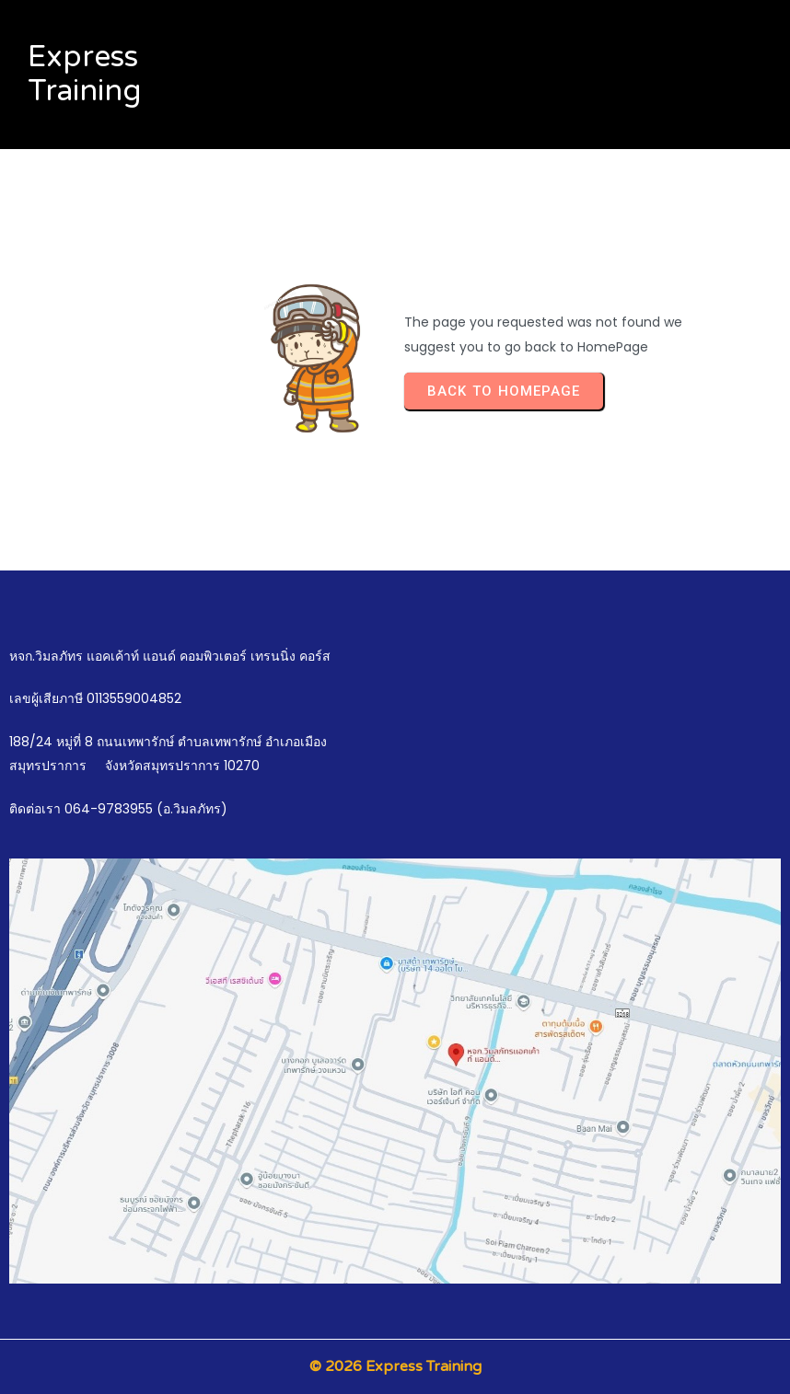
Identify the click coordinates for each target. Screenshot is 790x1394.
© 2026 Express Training (395, 1366)
